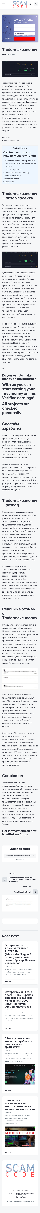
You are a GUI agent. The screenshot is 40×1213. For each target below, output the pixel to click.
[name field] (24, 26)
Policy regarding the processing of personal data (21, 1193)
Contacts (24, 1191)
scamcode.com (29, 1202)
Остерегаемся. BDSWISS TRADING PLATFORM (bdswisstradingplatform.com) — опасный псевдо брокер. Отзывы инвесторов (20, 954)
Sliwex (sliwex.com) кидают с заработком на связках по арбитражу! (18, 1042)
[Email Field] (24, 29)
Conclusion (8, 181)
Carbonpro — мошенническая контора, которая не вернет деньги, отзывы (20, 1105)
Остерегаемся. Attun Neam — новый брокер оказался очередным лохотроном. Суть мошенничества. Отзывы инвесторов (19, 999)
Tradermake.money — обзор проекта (19, 160)
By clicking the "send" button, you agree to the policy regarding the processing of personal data (24, 36)
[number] (24, 33)
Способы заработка (12, 169)
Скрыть (24, 148)
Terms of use (21, 1197)
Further (8, 982)
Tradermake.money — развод (16, 172)
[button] (3, 4)
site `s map (16, 1191)
